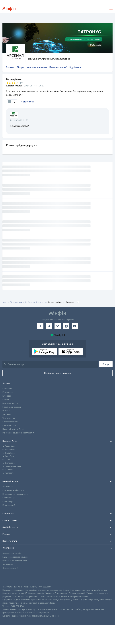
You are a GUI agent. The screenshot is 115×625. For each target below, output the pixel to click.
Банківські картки (10, 403)
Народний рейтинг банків (13, 429)
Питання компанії (58, 67)
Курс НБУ (6, 400)
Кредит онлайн (9, 425)
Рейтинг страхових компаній (14, 561)
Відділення (75, 67)
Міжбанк (6, 411)
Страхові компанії (18, 302)
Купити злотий (8, 505)
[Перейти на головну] (9, 9)
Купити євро (7, 501)
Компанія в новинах (37, 67)
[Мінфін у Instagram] (66, 326)
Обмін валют (8, 487)
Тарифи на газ (8, 418)
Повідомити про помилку (57, 373)
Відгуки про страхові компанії (15, 557)
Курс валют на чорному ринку (15, 494)
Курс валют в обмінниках (13, 490)
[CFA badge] (9, 579)
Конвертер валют (10, 422)
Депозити (6, 414)
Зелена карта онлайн (11, 553)
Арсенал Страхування (37, 302)
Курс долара (8, 392)
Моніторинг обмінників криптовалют (18, 433)
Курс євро (6, 396)
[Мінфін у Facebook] (40, 326)
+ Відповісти (27, 101)
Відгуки (20, 67)
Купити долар (8, 498)
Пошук (106, 364)
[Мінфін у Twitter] (58, 326)
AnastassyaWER (14, 85)
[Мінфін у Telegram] (49, 326)
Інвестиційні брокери (11, 407)
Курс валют (7, 388)
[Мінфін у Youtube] (75, 326)
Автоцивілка (7, 564)
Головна (10, 67)
